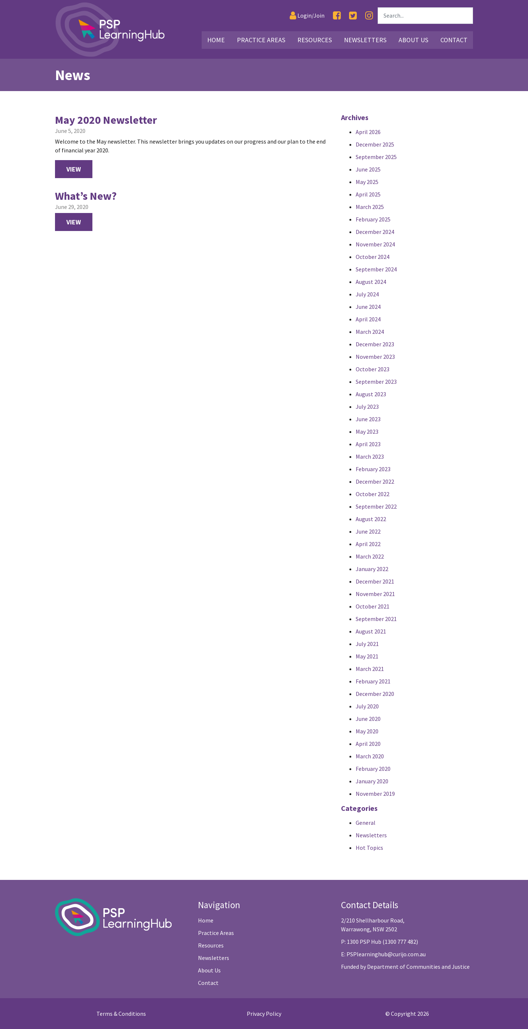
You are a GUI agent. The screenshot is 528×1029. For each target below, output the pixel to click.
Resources (211, 945)
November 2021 (375, 593)
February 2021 (373, 681)
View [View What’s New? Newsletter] (73, 222)
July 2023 (367, 406)
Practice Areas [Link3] (261, 40)
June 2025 (368, 169)
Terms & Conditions (121, 1013)
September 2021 (376, 618)
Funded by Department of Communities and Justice (405, 966)
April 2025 (368, 194)
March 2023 (370, 456)
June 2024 (368, 306)
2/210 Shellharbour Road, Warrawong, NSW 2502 (372, 925)
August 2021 (371, 631)
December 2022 (375, 481)
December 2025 (375, 144)
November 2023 (375, 356)
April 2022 (368, 544)
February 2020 (373, 768)
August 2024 (371, 281)
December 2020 (375, 693)
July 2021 (367, 643)
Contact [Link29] (453, 40)
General (365, 822)
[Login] (307, 16)
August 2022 (371, 519)
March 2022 (370, 556)
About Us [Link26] (413, 40)
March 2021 (370, 668)
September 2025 (376, 156)
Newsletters (371, 835)
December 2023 (375, 344)
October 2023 (372, 369)
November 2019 (375, 793)
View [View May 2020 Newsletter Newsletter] (73, 169)
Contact (208, 982)
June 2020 (368, 718)
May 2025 (367, 181)
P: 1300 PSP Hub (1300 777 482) (379, 941)
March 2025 (370, 206)
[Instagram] (369, 16)
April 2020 (368, 743)
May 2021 (367, 656)
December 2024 (375, 231)
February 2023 (373, 469)
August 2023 (371, 394)
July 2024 (367, 294)
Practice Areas (216, 932)
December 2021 (375, 581)
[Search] (425, 15)
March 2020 (370, 756)
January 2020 (372, 781)
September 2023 (376, 381)
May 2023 (367, 431)
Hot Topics (369, 847)
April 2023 (368, 444)
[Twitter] (352, 16)
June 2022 (368, 531)
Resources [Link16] (314, 40)
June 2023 (368, 419)
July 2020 (367, 706)
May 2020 (367, 731)
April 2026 (368, 132)
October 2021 (372, 606)
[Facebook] (336, 16)
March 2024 (370, 331)
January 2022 (372, 569)
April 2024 (368, 319)
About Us (209, 970)
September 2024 (376, 269)
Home (205, 920)
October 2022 (372, 494)
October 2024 (372, 256)
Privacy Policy (264, 1013)
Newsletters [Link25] (365, 40)
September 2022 (376, 506)
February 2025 (373, 219)
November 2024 (375, 244)
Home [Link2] (216, 40)
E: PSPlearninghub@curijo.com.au (383, 954)
